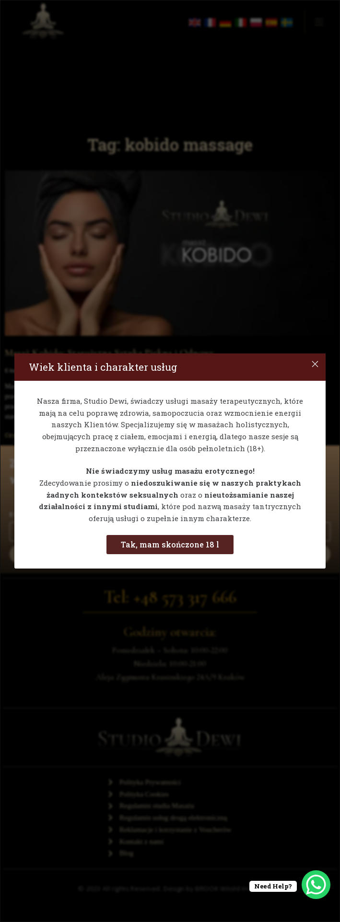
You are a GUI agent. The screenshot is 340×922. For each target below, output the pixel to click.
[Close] (315, 364)
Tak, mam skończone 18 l (170, 544)
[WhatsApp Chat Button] (316, 884)
